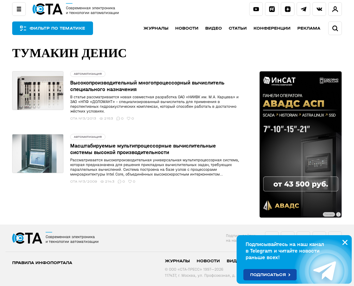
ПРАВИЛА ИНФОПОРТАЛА (42, 262)
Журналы (155, 28)
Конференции (272, 28)
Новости (186, 28)
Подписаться (268, 274)
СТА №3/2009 (83, 181)
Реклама (308, 28)
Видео (213, 28)
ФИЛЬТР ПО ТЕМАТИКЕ (57, 28)
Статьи (238, 28)
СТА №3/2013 (83, 118)
